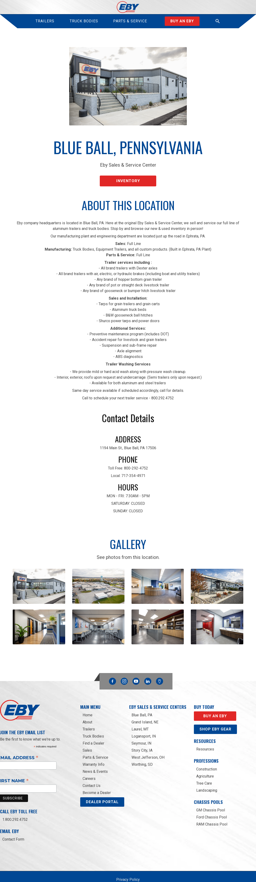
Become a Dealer (97, 779)
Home (87, 701)
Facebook (112, 666)
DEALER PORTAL (102, 788)
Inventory (128, 177)
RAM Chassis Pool (211, 810)
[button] (217, 21)
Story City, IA (142, 737)
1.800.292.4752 (15, 806)
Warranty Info (93, 751)
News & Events (95, 758)
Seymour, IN (141, 730)
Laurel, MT (140, 716)
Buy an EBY (215, 702)
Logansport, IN (144, 723)
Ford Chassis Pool (211, 803)
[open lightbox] (39, 580)
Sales (87, 737)
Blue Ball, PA (142, 701)
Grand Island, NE (145, 708)
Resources (205, 736)
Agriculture (205, 762)
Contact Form (13, 826)
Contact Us (91, 772)
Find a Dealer (93, 730)
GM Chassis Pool (210, 796)
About (87, 708)
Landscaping (206, 776)
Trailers (89, 716)
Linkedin (147, 666)
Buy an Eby (182, 21)
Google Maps (159, 667)
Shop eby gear (215, 716)
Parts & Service (95, 744)
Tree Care (204, 769)
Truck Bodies (93, 723)
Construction (206, 755)
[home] (128, 7)
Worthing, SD (142, 751)
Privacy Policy (128, 866)
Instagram (124, 666)
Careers (89, 765)
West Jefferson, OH (148, 744)
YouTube (136, 666)
